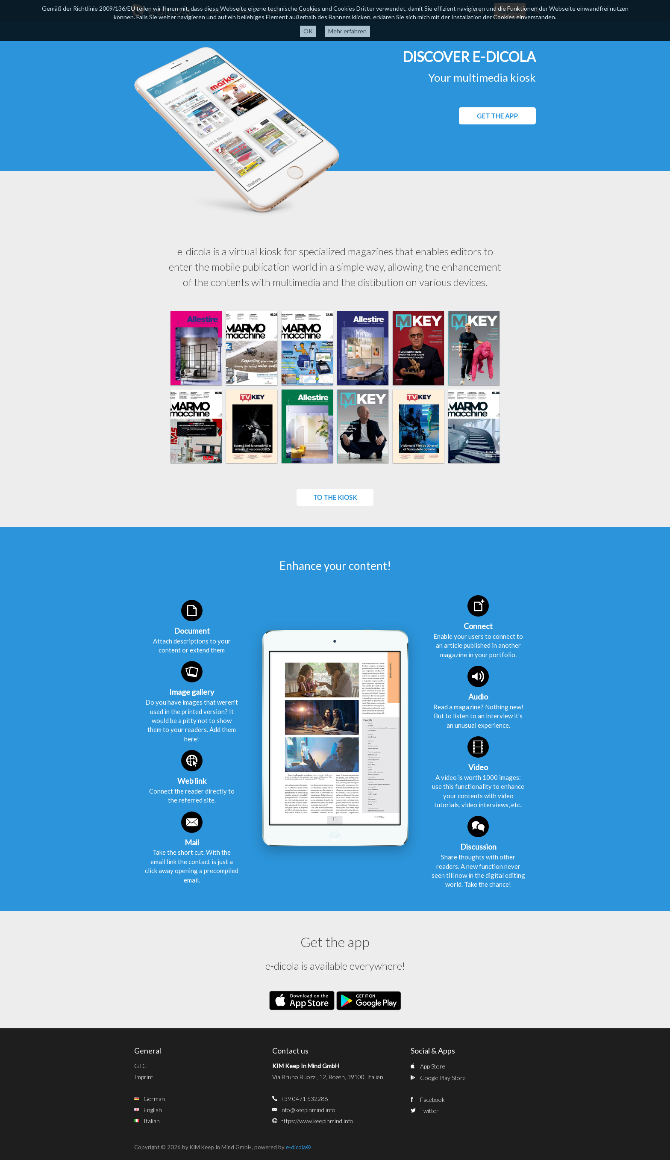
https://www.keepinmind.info (316, 1121)
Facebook (432, 1099)
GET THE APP (497, 116)
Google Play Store (443, 1077)
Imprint (143, 1076)
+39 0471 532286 (304, 1098)
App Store (432, 1066)
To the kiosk (335, 497)
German (154, 1098)
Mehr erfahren (347, 31)
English (153, 1109)
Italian (152, 1121)
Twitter (429, 1110)
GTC (140, 1065)
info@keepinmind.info (307, 1109)
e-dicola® (298, 1147)
